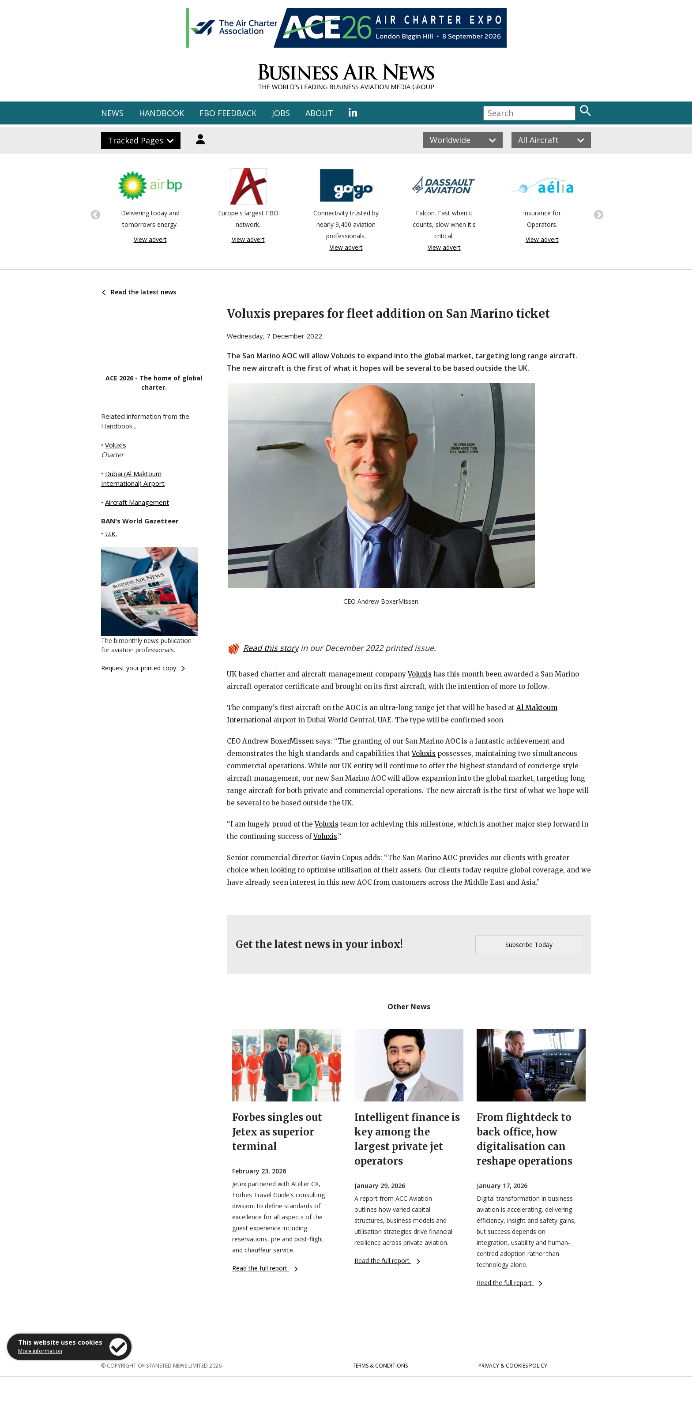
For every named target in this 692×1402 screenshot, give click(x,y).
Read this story (270, 648)
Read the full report (265, 1268)
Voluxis (115, 444)
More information (40, 1351)
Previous (94, 214)
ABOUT (319, 113)
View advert (150, 239)
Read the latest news (139, 292)
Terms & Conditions (380, 1365)
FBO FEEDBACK (227, 113)
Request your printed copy (143, 668)
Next (597, 214)
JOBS (281, 113)
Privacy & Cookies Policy (512, 1365)
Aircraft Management (137, 502)
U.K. (111, 533)
